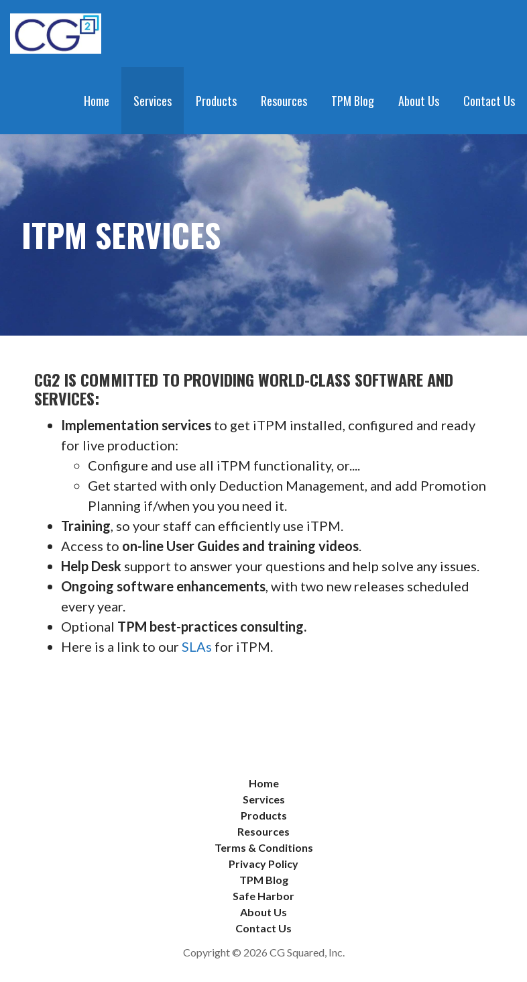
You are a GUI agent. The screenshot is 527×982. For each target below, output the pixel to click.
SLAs (197, 646)
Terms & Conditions (264, 847)
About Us (418, 100)
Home (96, 100)
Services (152, 100)
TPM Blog (352, 100)
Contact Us (489, 100)
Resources (284, 100)
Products (216, 100)
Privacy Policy (263, 863)
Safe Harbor (263, 895)
